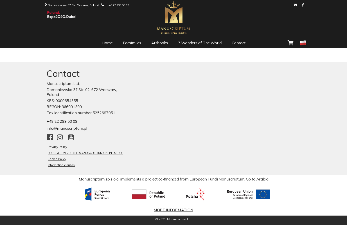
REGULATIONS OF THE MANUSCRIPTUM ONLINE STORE (85, 153)
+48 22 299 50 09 (62, 121)
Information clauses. (61, 165)
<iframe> (212, 115)
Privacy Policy (57, 147)
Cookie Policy (57, 159)
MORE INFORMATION (173, 209)
